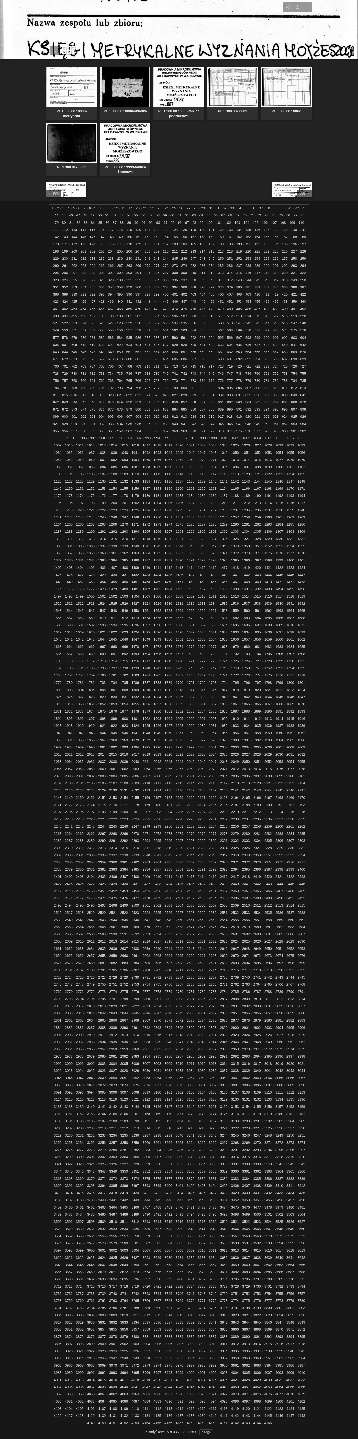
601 (275, 338)
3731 (268, 1286)
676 (92, 359)
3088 (279, 1085)
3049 (102, 1078)
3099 (146, 1092)
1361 (113, 553)
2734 (179, 977)
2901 (246, 1028)
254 (257, 258)
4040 (124, 1387)
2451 (102, 891)
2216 (301, 812)
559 (147, 330)
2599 (213, 934)
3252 (57, 1143)
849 (120, 402)
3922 (91, 1351)
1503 (124, 596)
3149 (190, 1106)
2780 (179, 991)
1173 (69, 496)
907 (129, 416)
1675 (190, 646)
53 (121, 215)
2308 (301, 841)
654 (156, 352)
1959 (268, 733)
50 (100, 215)
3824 (279, 1315)
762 (101, 381)
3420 (135, 1193)
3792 (179, 1308)
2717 (246, 970)
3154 (246, 1106)
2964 (179, 1049)
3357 (201, 1171)
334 (156, 280)
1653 (201, 639)
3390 (57, 1186)
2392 (213, 869)
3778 (279, 1301)
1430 (113, 575)
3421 (146, 1193)
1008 (301, 438)
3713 (69, 1286)
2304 (257, 841)
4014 (91, 1380)
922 (266, 416)
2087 (146, 776)
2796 (102, 999)
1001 (224, 438)
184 (184, 244)
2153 (113, 798)
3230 (69, 1135)
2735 (190, 977)
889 (221, 409)
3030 (146, 1071)
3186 (91, 1121)
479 (221, 309)
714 (184, 366)
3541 (201, 1229)
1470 (268, 582)
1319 (157, 539)
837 (266, 395)
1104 (69, 474)
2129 (102, 790)
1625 (146, 632)
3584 (168, 1243)
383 (266, 287)
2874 (201, 1020)
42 (297, 208)
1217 (301, 503)
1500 (91, 596)
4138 (190, 1416)
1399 (279, 560)
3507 (80, 1221)
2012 (80, 754)
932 (101, 424)
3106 (224, 1092)
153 (156, 237)
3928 (157, 1351)
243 (156, 258)
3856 (124, 1329)
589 (165, 338)
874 (83, 409)
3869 (268, 1329)
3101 (168, 1092)
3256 (102, 1143)
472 (156, 309)
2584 (301, 927)
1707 (290, 654)
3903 (135, 1344)
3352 (146, 1171)
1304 (246, 531)
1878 (135, 711)
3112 (290, 1092)
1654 (213, 639)
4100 (279, 1401)
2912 (113, 1035)
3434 (290, 1193)
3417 (102, 1193)
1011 (80, 445)
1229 (179, 510)
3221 (224, 1128)
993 (148, 438)
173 (83, 244)
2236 (268, 819)
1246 (113, 517)
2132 (135, 790)
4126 (57, 1416)
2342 (168, 855)
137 (266, 230)
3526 (290, 1221)
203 (101, 251)
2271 (146, 833)
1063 (124, 460)
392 (92, 294)
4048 (213, 1387)
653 (147, 352)
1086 (124, 467)
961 (111, 431)
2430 (124, 884)
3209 (91, 1128)
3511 (124, 1221)
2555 (235, 920)
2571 (157, 927)
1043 (157, 453)
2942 (190, 1042)
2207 (201, 812)
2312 (91, 848)
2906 (301, 1028)
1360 (102, 553)
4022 (179, 1380)
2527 (179, 913)
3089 (290, 1085)
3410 (279, 1186)
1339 (124, 546)
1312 (80, 539)
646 (83, 352)
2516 (57, 913)
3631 (179, 1258)
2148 (57, 798)
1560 (246, 611)
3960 (257, 1358)
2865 (102, 1020)
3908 (190, 1344)
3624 (102, 1258)
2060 (102, 769)
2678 (69, 963)
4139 (201, 1416)
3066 (290, 1078)
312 (211, 273)
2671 (246, 956)
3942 (57, 1358)
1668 (113, 646)
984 (65, 438)
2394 (235, 869)
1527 (135, 603)
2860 (301, 1013)
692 (239, 359)
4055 (290, 1387)
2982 (124, 1056)
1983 (268, 740)
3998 (168, 1373)
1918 (69, 726)
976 (248, 431)
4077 (279, 1394)
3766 (146, 1301)
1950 (168, 733)
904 (101, 416)
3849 (301, 1322)
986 (84, 438)
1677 (213, 646)
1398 (268, 560)
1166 (246, 488)
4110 (135, 1408)
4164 (257, 1423)
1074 (246, 460)
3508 (91, 1221)
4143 (246, 1416)
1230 (190, 510)
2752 (124, 984)
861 (221, 402)
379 (230, 287)
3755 (279, 1293)
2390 (190, 869)
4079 (301, 1394)
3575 (69, 1243)
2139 (213, 790)
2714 (213, 970)
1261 (279, 517)
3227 (290, 1128)
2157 (157, 798)
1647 (135, 639)
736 (129, 373)
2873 (190, 1020)
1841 (235, 697)
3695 (124, 1279)
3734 (301, 1286)
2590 (113, 934)
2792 (57, 999)
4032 (290, 1380)
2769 (57, 991)
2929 (301, 1035)
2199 (113, 812)
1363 (135, 553)
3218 (190, 1128)
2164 (235, 798)
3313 (224, 1157)
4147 (290, 1416)
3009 (168, 1063)
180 (147, 244)
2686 (157, 963)
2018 (146, 754)
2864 (91, 1020)
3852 (80, 1329)
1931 (213, 726)
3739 (102, 1293)
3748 (201, 1293)
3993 (113, 1373)
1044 (168, 453)
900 (65, 416)
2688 (179, 963)
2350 (257, 855)
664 (248, 352)
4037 (91, 1387)
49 (93, 215)
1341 (146, 546)
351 (56, 287)
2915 (146, 1035)
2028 (257, 754)
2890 (124, 1028)
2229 (190, 819)
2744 (290, 977)
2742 (268, 977)
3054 (157, 1078)
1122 (268, 474)
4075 (257, 1394)
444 (156, 301)
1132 (124, 481)
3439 (91, 1200)
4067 (168, 1394)
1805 (91, 690)
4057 (57, 1394)
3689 (57, 1279)
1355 (301, 546)
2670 (235, 956)
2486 (235, 898)
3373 (124, 1178)
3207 (69, 1128)
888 (211, 409)
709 (138, 366)
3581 (135, 1243)
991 (130, 438)
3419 (124, 1193)
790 (92, 388)
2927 (279, 1035)
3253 (69, 1143)
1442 (246, 575)
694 (257, 359)
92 (151, 223)
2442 (257, 884)
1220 (80, 510)
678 (111, 359)
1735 (91, 668)
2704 (102, 970)
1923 (124, 726)
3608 (179, 1250)
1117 (213, 474)
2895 (179, 1028)
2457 (168, 891)
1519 (301, 596)
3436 (57, 1200)
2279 (235, 833)
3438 (80, 1200)
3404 (213, 1186)
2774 (113, 991)
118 (120, 230)
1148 (301, 481)
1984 (279, 740)
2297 (179, 841)
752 (275, 373)
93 (158, 223)
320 (285, 273)
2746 (57, 984)
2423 (301, 876)
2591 (124, 934)
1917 (57, 726)
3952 (168, 1358)
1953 (201, 733)
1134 (146, 481)
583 (111, 338)
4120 (246, 1408)
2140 (224, 790)
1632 (224, 632)
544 (266, 323)
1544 (69, 611)
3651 (146, 1265)
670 (303, 352)
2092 (201, 776)
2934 (102, 1042)
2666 (190, 956)
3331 (168, 1164)
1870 (301, 704)
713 (175, 366)
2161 (201, 798)
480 (230, 309)
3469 (168, 1207)
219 (239, 251)
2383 (113, 869)
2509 (235, 905)
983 (56, 438)
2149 (69, 798)
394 (111, 294)
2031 (290, 754)
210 (165, 251)
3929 (168, 1351)
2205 (179, 812)
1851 (91, 704)
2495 (80, 905)
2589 (102, 934)
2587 (80, 934)
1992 (113, 747)
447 (184, 301)
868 (285, 402)
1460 (168, 582)
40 (283, 208)
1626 (157, 632)
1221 (91, 510)
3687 (290, 1272)
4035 (69, 1387)
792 (111, 388)
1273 (157, 524)
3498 (235, 1214)
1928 (179, 726)
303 (129, 273)
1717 (146, 661)
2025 (224, 754)
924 (285, 416)
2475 (113, 898)
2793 (69, 999)
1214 (268, 503)
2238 (290, 819)
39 (275, 208)
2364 (157, 862)
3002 (91, 1063)
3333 (190, 1164)
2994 (257, 1056)
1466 (224, 582)
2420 (268, 876)
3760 (80, 1301)
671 (56, 359)
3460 (69, 1207)
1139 (201, 481)
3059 (213, 1078)
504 (156, 316)
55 (136, 215)
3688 (301, 1272)
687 (193, 359)
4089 (157, 1401)
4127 (69, 1416)
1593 (102, 625)
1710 (69, 661)
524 (83, 323)
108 (283, 223)
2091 (190, 776)
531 (147, 323)
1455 (113, 582)
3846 (268, 1322)
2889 (113, 1028)
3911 (224, 1344)
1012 (91, 445)
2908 (69, 1035)
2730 (135, 977)
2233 (235, 819)
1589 (57, 625)
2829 (213, 1006)
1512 (224, 596)
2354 (301, 855)
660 (211, 352)
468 (120, 309)
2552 (201, 920)
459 (294, 301)
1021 (190, 445)
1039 (113, 453)
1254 (201, 517)
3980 (224, 1365)
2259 (268, 826)
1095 (224, 467)
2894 (168, 1028)
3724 (190, 1286)
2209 (224, 812)
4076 (268, 1394)
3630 (168, 1258)
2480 (168, 898)
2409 (146, 876)
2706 (124, 970)
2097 (257, 776)
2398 (279, 869)
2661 (135, 956)
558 (138, 330)
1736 (102, 668)
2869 (146, 1020)
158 (202, 237)
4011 (57, 1380)
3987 (301, 1365)
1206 (179, 503)
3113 (301, 1092)
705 (101, 366)
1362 (124, 553)
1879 (146, 711)
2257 (246, 826)
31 (218, 208)
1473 (301, 582)
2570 (146, 927)
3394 (102, 1186)
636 (248, 345)
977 (257, 431)
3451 (224, 1200)
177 (120, 244)
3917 (290, 1344)
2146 (290, 790)
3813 (157, 1315)
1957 (246, 733)
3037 (224, 1071)
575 (294, 330)
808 (257, 388)
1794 (224, 683)
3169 (157, 1114)
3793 (190, 1308)
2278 (224, 833)
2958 (113, 1049)
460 (303, 301)
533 (165, 323)
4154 (146, 1423)
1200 (113, 503)
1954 (213, 733)
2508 (224, 905)
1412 (168, 568)
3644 (69, 1265)
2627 (268, 941)
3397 (135, 1186)
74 (274, 215)
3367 (57, 1178)
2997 (290, 1056)
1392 (201, 560)
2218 (69, 819)
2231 (213, 819)
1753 (279, 668)
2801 (157, 999)
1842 (246, 697)
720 (239, 366)
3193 (168, 1121)
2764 (257, 984)
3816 (190, 1315)
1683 (279, 646)
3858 (146, 1329)
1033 (301, 445)
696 (275, 359)
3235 (124, 1135)
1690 (102, 654)
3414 (69, 1193)
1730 (290, 661)
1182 (168, 496)
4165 (268, 1423)
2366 (179, 862)
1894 (57, 718)
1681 (257, 646)
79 (57, 223)
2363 (146, 862)
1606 (246, 625)
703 (83, 366)
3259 (135, 1143)
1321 (179, 539)
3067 (301, 1078)
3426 (201, 1193)
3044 (301, 1071)
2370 (224, 862)
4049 (224, 1387)
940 (175, 424)
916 (211, 416)
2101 (301, 776)
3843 (235, 1322)
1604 (224, 625)
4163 (246, 1423)
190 (239, 244)
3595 (290, 1243)
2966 (201, 1049)
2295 (157, 841)
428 (101, 301)
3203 (279, 1121)
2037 (102, 761)
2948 (257, 1042)
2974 (290, 1049)
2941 (179, 1042)
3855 (113, 1329)
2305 (268, 841)
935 (129, 424)
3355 (179, 1171)
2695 (257, 963)
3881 (146, 1336)
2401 (57, 876)
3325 (102, 1164)
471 (147, 309)
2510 (246, 905)
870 (303, 402)
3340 (268, 1164)
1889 (257, 711)
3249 (279, 1135)
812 (294, 388)
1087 (135, 467)
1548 (113, 611)
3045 (57, 1078)
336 (175, 280)
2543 (102, 920)
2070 (213, 769)
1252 (179, 517)
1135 (157, 481)
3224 (257, 1128)
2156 (146, 798)
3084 (235, 1085)
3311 (201, 1157)
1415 (201, 568)
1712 (91, 661)
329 (111, 280)
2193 (301, 805)
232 (83, 258)
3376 (157, 1178)
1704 (257, 654)
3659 (235, 1265)
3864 (213, 1329)
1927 (168, 726)
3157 (279, 1106)
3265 (201, 1143)
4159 (201, 1423)
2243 (91, 826)
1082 (80, 467)
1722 (201, 661)
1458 (146, 582)
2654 (57, 956)
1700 (213, 654)
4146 (279, 1416)
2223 (124, 819)
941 (184, 424)
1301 (213, 531)
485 (239, 309)
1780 (69, 683)
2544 (113, 920)
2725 (80, 977)
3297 (301, 1150)
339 (202, 280)
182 (165, 244)
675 (83, 359)
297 (74, 273)
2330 (290, 848)
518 (285, 316)
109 (292, 223)
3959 (246, 1358)
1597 (146, 625)
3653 (168, 1265)
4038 (102, 1387)
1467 (235, 582)
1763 (135, 675)
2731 (146, 977)
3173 (201, 1114)
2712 (190, 970)
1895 (69, 718)
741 (175, 373)
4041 (135, 1387)
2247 (135, 826)
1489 (224, 589)
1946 (124, 733)
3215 (157, 1128)
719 (230, 366)
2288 (80, 841)
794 (129, 388)
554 (101, 330)
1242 (69, 517)
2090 (179, 776)
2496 (91, 905)
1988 (69, 747)
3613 (235, 1250)
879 (129, 409)
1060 (91, 460)
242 (147, 258)
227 (294, 251)
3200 (246, 1121)
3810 (124, 1315)
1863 (224, 704)
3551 (57, 1236)
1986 (301, 740)
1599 (168, 625)
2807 (224, 999)
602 (285, 338)
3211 (113, 1128)
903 (92, 416)
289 (257, 266)
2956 (91, 1049)
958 (83, 431)
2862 (69, 1020)
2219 (80, 819)
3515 (168, 1221)
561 (165, 330)
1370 (213, 553)
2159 (179, 798)
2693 (235, 963)
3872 (301, 1329)
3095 (102, 1092)
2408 (135, 876)
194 (275, 244)
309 (184, 273)
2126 (69, 790)
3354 (168, 1171)
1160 (179, 488)
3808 (102, 1315)
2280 (246, 833)
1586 (279, 618)
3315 (246, 1157)
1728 (268, 661)
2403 (80, 876)
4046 (190, 1387)
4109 (124, 1408)
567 (221, 330)
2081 (80, 776)
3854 (102, 1329)
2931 (69, 1042)
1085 (113, 467)
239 (120, 258)
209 (156, 251)
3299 (69, 1157)
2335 (91, 855)
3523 (257, 1221)
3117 (91, 1099)
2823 (146, 1006)
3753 (257, 1293)
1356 (57, 553)
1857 (157, 704)
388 (56, 294)
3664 (290, 1265)
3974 (157, 1365)
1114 (179, 474)
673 (74, 359)
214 (202, 251)
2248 (146, 826)
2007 (279, 747)
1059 (80, 460)
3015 (235, 1063)
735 (120, 373)
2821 (124, 1006)
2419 (257, 876)
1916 (301, 718)
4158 (190, 1423)
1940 (57, 733)
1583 (246, 618)
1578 (190, 618)
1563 (279, 611)
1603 (213, 625)
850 (129, 402)
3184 (69, 1121)
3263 (179, 1143)
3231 (80, 1135)
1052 (257, 453)
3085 (246, 1085)
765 (129, 381)
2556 (246, 920)
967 (165, 431)
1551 (146, 611)
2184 (201, 805)
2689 (190, 963)
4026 (224, 1380)
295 (56, 273)
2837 (301, 1006)
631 (202, 345)
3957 (224, 1358)
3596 (301, 1243)
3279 (102, 1150)
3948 (124, 1358)
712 (165, 366)
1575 (157, 618)
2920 (201, 1035)
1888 (246, 711)
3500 (257, 1214)
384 (275, 287)
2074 (257, 769)
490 (285, 309)
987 (93, 438)
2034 (69, 761)
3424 (179, 1193)
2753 (135, 984)
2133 (146, 790)
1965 (80, 740)
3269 (246, 1143)
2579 (246, 927)
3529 (69, 1229)
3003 (102, 1063)
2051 (257, 761)
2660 (124, 956)
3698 (157, 1279)
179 (138, 244)
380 (239, 287)
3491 (157, 1214)
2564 (80, 927)
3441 (113, 1200)
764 (120, 381)
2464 (246, 891)
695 (266, 359)
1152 (91, 488)
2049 (235, 761)
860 (211, 402)
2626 (257, 941)
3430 (246, 1193)
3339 (257, 1164)
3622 (80, 1258)
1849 (69, 704)
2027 (246, 754)
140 (294, 230)
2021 (179, 754)
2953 (57, 1049)
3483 (69, 1214)
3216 (168, 1128)
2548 (157, 920)
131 (211, 230)
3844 (246, 1322)
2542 (91, 920)
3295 (279, 1150)
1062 (113, 460)
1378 (301, 553)
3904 (146, 1344)
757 (65, 381)
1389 (168, 560)
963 (129, 431)
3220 (213, 1128)
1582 (235, 618)
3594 (279, 1243)
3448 (190, 1200)
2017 (135, 754)
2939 (157, 1042)
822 (129, 395)
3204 (290, 1121)
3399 (157, 1186)
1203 (146, 503)
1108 (113, 474)
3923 (102, 1351)
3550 (301, 1229)
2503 (168, 905)
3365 (290, 1171)
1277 (201, 524)
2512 (268, 905)
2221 (102, 819)
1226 (146, 510)
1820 (257, 690)
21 (145, 208)
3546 (257, 1229)
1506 (157, 596)
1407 (113, 568)
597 (239, 338)
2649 (257, 948)
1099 (268, 467)
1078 (290, 460)
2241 (69, 826)
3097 (124, 1092)
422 (303, 294)
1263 (301, 517)
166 (275, 237)
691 (230, 359)
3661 (257, 1265)
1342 (157, 546)
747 (230, 373)
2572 (168, 927)
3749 (213, 1293)
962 (120, 431)
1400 (290, 560)
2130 (113, 790)
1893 (301, 711)
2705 (113, 970)
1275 (179, 524)
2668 (213, 956)
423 (56, 301)
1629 (190, 632)
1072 (224, 460)
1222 (102, 510)
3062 (246, 1078)
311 (202, 273)
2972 (268, 1049)
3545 (246, 1229)
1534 (213, 603)
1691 (113, 654)
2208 (213, 812)
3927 (146, 1351)
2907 (57, 1035)
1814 (190, 690)
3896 (57, 1344)
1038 (102, 453)
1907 (201, 718)
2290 (102, 841)
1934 (246, 726)
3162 (80, 1114)
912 (175, 416)
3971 (124, 1365)
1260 (268, 517)
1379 (57, 560)
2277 (213, 833)
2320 (179, 848)
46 (71, 215)
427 (92, 301)
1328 (257, 539)
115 (92, 230)
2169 (290, 798)
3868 (257, 1329)
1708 (301, 654)
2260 (279, 826)
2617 (157, 941)
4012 (69, 1380)
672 (65, 359)
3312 (213, 1157)
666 (266, 352)
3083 (224, 1085)
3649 (124, 1265)
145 (83, 237)
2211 (246, 812)
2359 (102, 862)
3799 (257, 1308)
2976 (57, 1056)
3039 (246, 1071)
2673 (268, 956)
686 (184, 359)
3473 (213, 1207)
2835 (279, 1006)
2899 (224, 1028)
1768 (190, 675)
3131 (246, 1099)
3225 (268, 1128)
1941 (69, 733)
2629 (290, 941)
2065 (157, 769)
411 (266, 294)
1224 (124, 510)
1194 (301, 496)
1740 (146, 668)
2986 (168, 1056)
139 (285, 230)
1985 (290, 740)
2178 (135, 805)
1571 (113, 618)
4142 (235, 1416)
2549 (168, 920)
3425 (190, 1193)
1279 (224, 524)
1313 (91, 539)
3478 (268, 1207)
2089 (168, 776)
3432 (268, 1193)
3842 (224, 1322)
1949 (157, 733)
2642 (179, 948)
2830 (224, 1006)
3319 (290, 1157)
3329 (146, 1164)
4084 (102, 1401)
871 (56, 409)
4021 (168, 1380)
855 (165, 402)
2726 (91, 977)
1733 (69, 668)
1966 (91, 740)
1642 (80, 639)
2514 (290, 905)
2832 (246, 1006)
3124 (168, 1099)
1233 (224, 510)
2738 (224, 977)
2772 (91, 991)
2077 (290, 769)
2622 (213, 941)
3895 (301, 1336)
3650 (135, 1265)
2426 (80, 884)
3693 (102, 1279)
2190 (268, 805)
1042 (146, 453)
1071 (213, 460)
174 (92, 244)
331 (129, 280)
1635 (257, 632)
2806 (213, 999)
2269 (124, 833)
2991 (224, 1056)
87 (115, 223)
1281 (246, 524)
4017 (124, 1380)
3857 (135, 1329)
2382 (102, 869)
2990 (213, 1056)
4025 (213, 1380)
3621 (69, 1258)
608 (74, 345)
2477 (135, 898)
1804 (80, 690)
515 (257, 316)
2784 (224, 991)
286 (230, 266)
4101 (290, 1401)
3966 (69, 1365)
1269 (113, 524)
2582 (279, 927)
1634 (246, 632)
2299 (201, 841)
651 (129, 352)
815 (65, 395)
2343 (179, 855)
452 (230, 301)
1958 (257, 733)
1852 (102, 704)
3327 (124, 1164)
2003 (235, 747)
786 (56, 388)
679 (120, 359)
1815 (201, 690)
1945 (113, 733)
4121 (257, 1408)
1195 (57, 503)
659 (202, 352)
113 (74, 230)
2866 (113, 1020)
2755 (157, 984)
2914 (135, 1035)
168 (294, 237)
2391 (201, 869)
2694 (246, 963)
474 (175, 309)
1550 (135, 611)
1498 (69, 596)
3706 (246, 1279)
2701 (69, 970)
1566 (57, 618)
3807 (91, 1315)
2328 (268, 848)
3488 (124, 1214)
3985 (279, 1365)
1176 (102, 496)
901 (74, 416)
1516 (268, 596)
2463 (235, 891)
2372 (246, 862)
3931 (190, 1351)
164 (257, 237)
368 (193, 287)
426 (83, 301)
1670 (135, 646)
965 (147, 431)
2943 (201, 1042)
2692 (224, 963)
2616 (146, 941)
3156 (268, 1106)
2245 (113, 826)
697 (285, 359)
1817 (224, 690)
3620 (57, 1258)
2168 (279, 798)
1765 (157, 675)
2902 (257, 1028)
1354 (290, 546)
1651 (179, 639)
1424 (301, 568)
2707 (135, 970)
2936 (124, 1042)
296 (65, 273)
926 (303, 416)
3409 (268, 1186)
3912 (235, 1344)
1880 (157, 711)
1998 (179, 747)
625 (147, 345)
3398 (146, 1186)
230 (65, 258)
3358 (213, 1171)
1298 (179, 531)
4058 (69, 1394)
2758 (190, 984)
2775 (124, 991)
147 (101, 237)
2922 (224, 1035)
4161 (224, 1423)
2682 (113, 963)
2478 (146, 898)
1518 (290, 596)
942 (193, 424)
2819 (102, 1006)
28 (196, 208)
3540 (190, 1229)
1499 (80, 596)
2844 (124, 1013)
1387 (146, 560)
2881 (279, 1020)
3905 (157, 1344)
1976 (190, 740)
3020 (290, 1063)
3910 (213, 1344)
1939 (301, 726)
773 (193, 381)
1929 (190, 726)
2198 (102, 812)
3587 (201, 1243)
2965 (190, 1049)
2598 (201, 934)
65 (208, 215)
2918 (179, 1035)
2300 (213, 841)
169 (303, 237)
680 (129, 359)
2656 (80, 956)
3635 (224, 1258)
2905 (290, 1028)
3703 (213, 1279)
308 (175, 273)
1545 (80, 611)
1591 (80, 625)
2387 (157, 869)
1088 (146, 467)
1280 (235, 524)
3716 (102, 1286)
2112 (168, 783)
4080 (57, 1401)
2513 (279, 905)
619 (92, 345)
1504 (135, 596)
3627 (135, 1258)
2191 (279, 805)
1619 (80, 632)
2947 (246, 1042)
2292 (124, 841)
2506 (201, 905)
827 (175, 395)
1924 (135, 726)
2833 (257, 1006)
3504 (301, 1214)
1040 (124, 453)
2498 (113, 905)
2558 (268, 920)
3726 (213, 1286)
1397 (257, 560)
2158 (168, 798)
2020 (168, 754)
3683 (246, 1272)
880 (138, 409)
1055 (290, 453)
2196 (80, 812)
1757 (69, 675)
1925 (146, 726)
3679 (201, 1272)
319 (275, 273)
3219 (201, 1128)
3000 (69, 1063)
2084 (113, 776)
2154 (124, 798)
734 (111, 373)
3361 (246, 1171)
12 (116, 208)
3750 (224, 1293)
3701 (190, 1279)
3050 (113, 1078)
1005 (268, 438)
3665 (301, 1265)
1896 (80, 718)
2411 (168, 876)
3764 (124, 1301)
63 (194, 215)
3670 (102, 1272)
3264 (190, 1143)
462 (65, 309)
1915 (290, 718)
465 (92, 309)
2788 (268, 991)
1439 (213, 575)
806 (239, 388)
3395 (113, 1186)
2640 (157, 948)
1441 (235, 575)
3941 (301, 1351)
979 (275, 431)
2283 (279, 833)
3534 (124, 1229)
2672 (257, 956)
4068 (179, 1394)
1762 (124, 675)
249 (211, 258)
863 (239, 402)
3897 (69, 1344)
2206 (190, 812)
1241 (57, 517)
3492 (168, 1214)
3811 (135, 1315)
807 (248, 388)
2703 (91, 970)
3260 (146, 1143)
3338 (246, 1164)
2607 (301, 934)
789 (83, 388)
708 (129, 366)
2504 (179, 905)
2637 (124, 948)
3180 (279, 1114)
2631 (57, 948)
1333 (57, 546)
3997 (157, 1373)
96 (180, 223)
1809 (135, 690)
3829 (80, 1322)
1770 (213, 675)
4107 (102, 1408)
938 (156, 424)
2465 (257, 891)
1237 (268, 510)
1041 (135, 453)
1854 (124, 704)
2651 (279, 948)
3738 (91, 1293)
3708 (268, 1279)
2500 (135, 905)
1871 (57, 711)
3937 (257, 1351)
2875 (213, 1020)
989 (111, 438)
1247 (124, 517)
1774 (257, 675)
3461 (80, 1207)
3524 (268, 1221)
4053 (268, 1387)
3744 (157, 1293)
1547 (102, 611)
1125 (301, 474)
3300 (80, 1157)
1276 (190, 524)
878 (120, 409)
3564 (201, 1236)
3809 (113, 1315)
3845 (257, 1322)
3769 (179, 1301)
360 (138, 287)
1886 (224, 711)
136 (257, 230)
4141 (224, 1416)
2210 (235, 812)
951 (275, 424)
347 (275, 280)
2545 (124, 920)
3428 (224, 1193)
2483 (201, 898)
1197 (80, 503)
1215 (279, 503)
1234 (235, 510)
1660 (279, 639)
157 (193, 237)
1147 (290, 481)
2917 (168, 1035)
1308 (290, 531)
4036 (80, 1387)
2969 (235, 1049)
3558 (135, 1236)
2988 (190, 1056)
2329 (279, 848)
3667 (69, 1272)
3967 (80, 1365)
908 (138, 416)
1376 (279, 553)
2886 (80, 1028)
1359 (91, 553)
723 (266, 366)
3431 (257, 1193)
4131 (113, 1416)
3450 (213, 1200)
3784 (91, 1308)
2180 (157, 805)
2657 (91, 956)
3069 (69, 1085)
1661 (290, 639)
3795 (213, 1308)
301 (111, 273)
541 (239, 323)
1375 (268, 553)
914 (193, 416)
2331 (301, 848)
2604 (268, 934)
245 (175, 258)
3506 (69, 1221)
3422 (157, 1193)
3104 (201, 1092)
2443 (268, 884)
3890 (246, 1336)
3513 (146, 1221)
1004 (257, 438)
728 (56, 373)
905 (111, 416)
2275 (190, 833)
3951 (157, 1358)
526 (101, 323)
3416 (91, 1193)
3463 (102, 1207)
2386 (146, 869)
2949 (268, 1042)
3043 (290, 1071)
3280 (113, 1150)
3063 (257, 1078)
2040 (135, 761)
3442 (124, 1200)
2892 (146, 1028)
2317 (146, 848)
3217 (179, 1128)
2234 (246, 819)
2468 (290, 891)
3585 (179, 1243)
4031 (279, 1380)
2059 (91, 769)
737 (138, 373)
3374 (135, 1178)
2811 (268, 999)
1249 (146, 517)
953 (294, 424)
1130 (102, 481)
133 (230, 230)
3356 (190, 1171)
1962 (301, 733)
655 (165, 352)
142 (56, 237)
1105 (80, 474)
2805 (201, 999)
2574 (190, 927)
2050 (246, 761)
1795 (235, 683)
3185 (80, 1121)
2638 (135, 948)
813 (303, 388)
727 (303, 366)
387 (303, 287)
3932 (201, 1351)
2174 (91, 805)
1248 (135, 517)
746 (221, 373)
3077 (157, 1085)
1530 (168, 603)
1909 (224, 718)
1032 (290, 445)
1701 (224, 654)
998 (193, 438)
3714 (80, 1286)
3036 (213, 1071)
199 (65, 251)
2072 (235, 769)
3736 (69, 1293)
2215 (290, 812)
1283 (268, 524)
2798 (124, 999)
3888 (224, 1336)
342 (230, 280)
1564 (290, 611)
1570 (102, 618)
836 (257, 395)
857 (184, 402)
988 (102, 438)
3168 (146, 1114)
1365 (157, 553)
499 (111, 316)
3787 (124, 1308)
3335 (213, 1164)
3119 (113, 1099)
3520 (224, 1221)
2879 (257, 1020)
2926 (268, 1035)
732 (92, 373)
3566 (224, 1236)
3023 (69, 1071)
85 (100, 223)
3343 (301, 1164)
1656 (235, 639)
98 (194, 223)
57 (150, 215)
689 (211, 359)
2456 (157, 891)
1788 (157, 683)
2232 (224, 819)
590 (175, 338)
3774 (235, 1301)
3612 (224, 1250)
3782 (69, 1308)
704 (92, 366)
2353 (290, 855)
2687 (168, 963)
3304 (124, 1157)
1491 (246, 589)
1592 (91, 625)
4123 (279, 1408)
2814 (301, 999)
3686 (279, 1272)
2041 (146, 761)
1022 (201, 445)
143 (65, 237)
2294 (146, 841)
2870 (157, 1020)
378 (221, 287)
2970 (246, 1049)
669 (294, 352)
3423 (168, 1193)
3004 (113, 1063)
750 (257, 373)
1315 (113, 539)
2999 (57, 1063)
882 (156, 409)
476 (193, 309)
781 (266, 381)
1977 (201, 740)
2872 (179, 1020)
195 (285, 244)
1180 (146, 496)
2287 (69, 841)
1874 (91, 711)
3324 (91, 1164)
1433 (146, 575)
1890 (268, 711)
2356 (69, 862)
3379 (190, 1178)
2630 (301, 941)
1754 (290, 668)
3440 (102, 1200)
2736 (201, 977)
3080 (190, 1085)
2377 (301, 862)
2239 (301, 819)
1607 (257, 625)
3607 (168, 1250)
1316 (124, 539)
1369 (201, 553)
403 (193, 294)
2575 (201, 927)
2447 (57, 891)
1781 (80, 683)
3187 (102, 1121)
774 (202, 381)
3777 (268, 1301)
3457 (290, 1200)
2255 (224, 826)
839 (285, 395)
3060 (224, 1078)
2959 (124, 1049)
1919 (80, 726)
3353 (157, 1171)
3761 (91, 1301)
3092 (69, 1092)
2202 (146, 812)
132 (221, 230)
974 (230, 431)
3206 (57, 1128)
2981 (113, 1056)
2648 (246, 948)
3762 (102, 1301)
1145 (268, 481)
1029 (279, 445)
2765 (268, 984)
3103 (190, 1092)
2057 (69, 769)
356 (101, 287)
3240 (179, 1135)
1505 (146, 596)
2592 (135, 934)
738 (147, 373)
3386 (268, 1178)
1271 (135, 524)
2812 (279, 999)
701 (65, 366)
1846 (290, 697)
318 (266, 273)
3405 (224, 1186)
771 (184, 381)
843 (65, 402)
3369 (80, 1178)
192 (257, 244)
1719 (168, 661)
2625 (246, 941)
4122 (268, 1408)
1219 (69, 510)
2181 (168, 805)
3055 (168, 1078)
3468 (157, 1207)
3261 (157, 1143)
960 (101, 431)
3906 (168, 1344)
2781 (190, 991)
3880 (135, 1336)
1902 (146, 718)
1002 (235, 438)
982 (303, 431)
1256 (224, 517)
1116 (201, 474)
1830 (113, 697)
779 (248, 381)
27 (189, 208)
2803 (179, 999)
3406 (235, 1186)
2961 (146, 1049)
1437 (190, 575)
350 (303, 280)
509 (202, 316)
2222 (113, 819)
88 (122, 223)
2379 (69, 869)
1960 (279, 733)
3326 (113, 1164)
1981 (246, 740)
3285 (168, 1150)
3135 (290, 1099)
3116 (80, 1099)
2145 (279, 790)
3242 (201, 1135)
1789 (168, 683)
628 (175, 345)
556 (120, 330)
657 (184, 352)
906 (120, 416)
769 (165, 381)
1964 (69, 740)
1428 (91, 575)
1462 (190, 582)
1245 (102, 517)
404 (202, 294)
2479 (157, 898)
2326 (246, 848)
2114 (190, 783)
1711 (80, 661)
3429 (235, 1193)
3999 (179, 1373)
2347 (224, 855)
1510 (201, 596)
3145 (146, 1106)
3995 (135, 1373)
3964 (301, 1358)
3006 (135, 1063)
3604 (135, 1250)
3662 (268, 1265)
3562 (179, 1236)
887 (202, 409)
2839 (69, 1013)
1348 (224, 546)
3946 (102, 1358)
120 (138, 230)
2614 (124, 941)
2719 (268, 970)
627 (165, 345)
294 (303, 266)
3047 (80, 1078)
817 (83, 395)
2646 (224, 948)
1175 (91, 496)
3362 (257, 1171)
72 (259, 215)
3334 (201, 1164)
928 (65, 424)
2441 (246, 884)
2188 (246, 805)
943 (202, 424)
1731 (301, 661)
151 (138, 237)
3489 (135, 1214)
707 (120, 366)
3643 (57, 1265)
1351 (257, 546)
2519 (91, 913)
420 (285, 294)
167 (285, 237)
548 (303, 323)
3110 (268, 1092)
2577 (224, 927)
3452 (235, 1200)
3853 (91, 1329)
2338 (124, 855)
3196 (201, 1121)
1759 (91, 675)
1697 (179, 654)
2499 (124, 905)
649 (111, 352)
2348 (235, 855)
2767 (290, 984)
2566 (102, 927)
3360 (235, 1171)
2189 (257, 805)
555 (111, 330)
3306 (146, 1157)
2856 (257, 1013)
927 (56, 424)
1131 (113, 481)
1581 (224, 618)
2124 (301, 783)
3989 (69, 1373)
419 (275, 294)
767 (147, 381)
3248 (268, 1135)
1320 (168, 539)
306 (156, 273)
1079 (301, 460)
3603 (124, 1250)
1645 (113, 639)
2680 (91, 963)
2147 (301, 790)
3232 (91, 1135)
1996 (157, 747)
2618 (168, 941)
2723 (57, 977)
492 (303, 309)
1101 (290, 467)
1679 (235, 646)
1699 (201, 654)
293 (294, 266)
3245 (235, 1135)
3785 (102, 1308)
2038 (113, 761)
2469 (301, 891)
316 (248, 273)
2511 (257, 905)
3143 (124, 1106)
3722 (168, 1286)
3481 (301, 1207)
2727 (102, 977)
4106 (91, 1408)
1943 (91, 733)
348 (285, 280)
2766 (279, 984)
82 (78, 223)
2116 (213, 783)
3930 (179, 1351)
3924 (113, 1351)
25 (174, 208)
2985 (157, 1056)
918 (230, 416)
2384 (124, 869)
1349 (235, 546)
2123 (290, 783)
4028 (246, 1380)
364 (175, 287)
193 (266, 244)
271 (156, 266)
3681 (224, 1272)
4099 (268, 1401)
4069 (190, 1394)
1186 (213, 496)
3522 (246, 1221)
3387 (279, 1178)
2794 (80, 999)
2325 (235, 848)
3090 (301, 1085)
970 (193, 431)
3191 (146, 1121)
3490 (146, 1214)
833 (230, 395)
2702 (80, 970)
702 (74, 366)
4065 (146, 1394)
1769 (201, 675)
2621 (201, 941)
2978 (80, 1056)
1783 (102, 683)
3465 (124, 1207)
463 (74, 309)
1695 (157, 654)
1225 (135, 510)
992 (139, 438)
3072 (102, 1085)
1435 (168, 575)
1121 (257, 474)
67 (223, 215)
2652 (290, 948)
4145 (268, 1416)
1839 (213, 697)
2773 (102, 991)
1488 (213, 589)
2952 (301, 1042)
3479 (279, 1207)
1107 (102, 474)
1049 (224, 453)
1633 (235, 632)
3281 (124, 1150)
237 (101, 258)
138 (275, 230)
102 (228, 223)
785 (303, 381)
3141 (102, 1106)
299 (92, 273)
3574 (57, 1243)
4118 (224, 1408)
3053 (146, 1078)
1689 (91, 654)
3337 (235, 1164)
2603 (257, 934)
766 (138, 381)
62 (187, 215)
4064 (135, 1394)
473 (165, 309)
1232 (213, 510)
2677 (57, 963)
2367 (190, 862)
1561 (257, 611)
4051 (246, 1387)
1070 (201, 460)
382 (257, 287)
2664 (168, 956)
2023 (201, 754)
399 (156, 294)
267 (120, 266)
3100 (157, 1092)
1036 (80, 453)
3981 (235, 1365)
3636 (235, 1258)
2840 (80, 1013)
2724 (69, 977)
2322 (201, 848)
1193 (290, 496)
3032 (168, 1071)
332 (138, 280)
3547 (268, 1229)
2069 (201, 769)
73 (266, 215)
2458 (179, 891)
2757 (179, 984)
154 (165, 237)
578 (65, 338)
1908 (213, 718)
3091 (57, 1092)
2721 (290, 970)
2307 (290, 841)
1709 (57, 661)
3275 (57, 1150)
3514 (157, 1221)
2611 (91, 941)
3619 (301, 1250)
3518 (201, 1221)
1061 (102, 460)
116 (101, 230)
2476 (124, 898)
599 (257, 338)
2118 (235, 783)
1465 (213, 582)
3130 (235, 1099)
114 (83, 230)
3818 (213, 1315)
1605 (235, 625)
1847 (301, 697)
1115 (190, 474)
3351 (135, 1171)
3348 (102, 1171)
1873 (80, 711)
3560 (157, 1236)
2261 (290, 826)
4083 (91, 1401)
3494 (190, 1214)
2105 (91, 783)
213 (193, 251)
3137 (57, 1106)
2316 (135, 848)
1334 (69, 546)
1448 (57, 582)
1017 (146, 445)
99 (202, 223)
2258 (257, 826)
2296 (168, 841)
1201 (124, 503)
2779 (168, 991)
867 (275, 402)
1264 (57, 524)
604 (303, 338)
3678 (190, 1272)
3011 (190, 1063)
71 (252, 215)
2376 (290, 862)
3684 (257, 1272)
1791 (190, 683)
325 (74, 280)
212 (184, 251)
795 (138, 388)
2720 (279, 970)
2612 (102, 941)
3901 (113, 1344)
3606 (157, 1250)
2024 (213, 754)
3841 (213, 1322)
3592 (257, 1243)
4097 (246, 1401)
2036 (91, 761)
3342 (290, 1164)
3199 (235, 1121)
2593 (146, 934)
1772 (235, 675)
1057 (57, 460)
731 (83, 373)
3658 (224, 1265)
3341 (279, 1164)
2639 (146, 948)
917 (221, 416)
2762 (235, 984)
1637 (279, 632)
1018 (157, 445)
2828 (201, 1006)
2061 (113, 769)
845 (83, 402)
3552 (69, 1236)
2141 (235, 790)
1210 (224, 503)
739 (156, 373)
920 (248, 416)
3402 (190, 1186)
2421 (279, 876)
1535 (224, 603)
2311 (80, 848)
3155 (257, 1106)
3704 (224, 1279)
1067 (168, 460)
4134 (146, 1416)
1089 (157, 467)
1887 (235, 711)
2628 (279, 941)
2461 (213, 891)
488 (266, 309)
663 (239, 352)
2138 (201, 790)
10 (102, 208)
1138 (190, 481)
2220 (91, 819)
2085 (124, 776)
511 (221, 316)
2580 (257, 927)
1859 (179, 704)
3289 (213, 1150)
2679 (80, 963)
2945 (224, 1042)
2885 (69, 1028)
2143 (257, 790)
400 (165, 294)
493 (56, 316)
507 (184, 316)
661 (221, 352)
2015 (113, 754)
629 (184, 345)
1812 (168, 690)
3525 (279, 1221)
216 (211, 251)
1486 (190, 589)
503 (147, 316)
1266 (80, 524)
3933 (213, 1351)
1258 (246, 517)
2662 (146, 956)
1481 (135, 589)
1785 (124, 683)
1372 (235, 553)
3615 (257, 1250)
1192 (279, 496)
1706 (279, 654)
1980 (235, 740)
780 (257, 381)
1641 (69, 639)
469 (129, 309)
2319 (168, 848)
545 (275, 323)
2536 (279, 913)
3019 (279, 1063)
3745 (168, 1293)
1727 (257, 661)
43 (304, 208)
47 (78, 215)
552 (83, 330)
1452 (80, 582)
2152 (102, 798)
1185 (201, 496)
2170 (301, 798)
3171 (179, 1114)
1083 (91, 467)
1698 (190, 654)
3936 (246, 1351)
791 (101, 388)
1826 (69, 697)
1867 (268, 704)
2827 (190, 1006)
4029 (257, 1380)
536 (193, 323)
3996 (146, 1373)
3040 (257, 1071)
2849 (179, 1013)
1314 (102, 539)
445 (165, 301)
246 (184, 258)
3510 (113, 1221)
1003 (246, 438)
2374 (268, 862)
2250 (168, 826)
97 (187, 223)
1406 (102, 568)
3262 (168, 1143)
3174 (213, 1114)
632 (211, 345)
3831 (102, 1322)
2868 (135, 1020)
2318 (157, 848)
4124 (290, 1408)
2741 (257, 977)
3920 (69, 1351)
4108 (113, 1408)
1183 (179, 496)
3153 (235, 1106)
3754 (268, 1293)
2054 (290, 761)
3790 (157, 1308)
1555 (190, 611)
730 (74, 373)
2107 (113, 783)
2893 (157, 1028)
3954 (190, 1358)
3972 (135, 1365)
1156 (135, 488)
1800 (290, 683)
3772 (213, 1301)
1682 (268, 646)
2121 (268, 783)
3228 (301, 1128)
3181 (290, 1114)
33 (232, 208)
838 (275, 395)
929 (74, 424)
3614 (246, 1250)
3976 (179, 1365)
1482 (146, 589)
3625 (113, 1258)
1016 (135, 445)
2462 (224, 891)
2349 (246, 855)
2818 (91, 1006)
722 (257, 366)
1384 (113, 560)
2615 (135, 941)
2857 (268, 1013)
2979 (91, 1056)
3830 (91, 1322)
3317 (268, 1157)
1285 (290, 524)
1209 (213, 503)
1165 (235, 488)
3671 (113, 1272)
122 (156, 230)
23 (160, 208)
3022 (57, 1071)
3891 (257, 1336)
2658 (102, 956)
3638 (257, 1258)
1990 (91, 747)
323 (56, 280)
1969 (124, 740)
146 (92, 237)
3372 (113, 1178)
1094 (213, 467)
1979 (224, 740)
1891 (279, 711)
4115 (190, 1408)
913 (184, 416)
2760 (213, 984)
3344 (57, 1171)
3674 (146, 1272)
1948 (146, 733)
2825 (168, 1006)
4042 (146, 1387)
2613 (113, 941)
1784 (113, 683)
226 (285, 251)
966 (156, 431)
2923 (235, 1035)
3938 (268, 1351)
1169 (279, 488)
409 (248, 294)
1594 (113, 625)
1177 (113, 496)
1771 (224, 675)
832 (221, 395)
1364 (146, 553)
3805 (69, 1315)
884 (175, 409)
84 (93, 223)
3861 (179, 1329)
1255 (213, 517)
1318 (146, 539)
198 (56, 251)
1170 (290, 488)
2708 (146, 970)
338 (193, 280)
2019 (157, 754)
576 (303, 330)
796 (147, 388)
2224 (135, 819)
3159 (301, 1106)
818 (92, 395)
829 (193, 395)
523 (74, 323)
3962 (279, 1358)
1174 (80, 496)
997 (184, 438)
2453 (124, 891)
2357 (80, 862)
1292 (113, 531)
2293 (135, 841)
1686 (57, 654)
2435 (179, 884)
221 (257, 251)
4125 (301, 1408)
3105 (213, 1092)
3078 (168, 1085)
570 (248, 330)
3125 (179, 1099)
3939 (279, 1351)
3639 (268, 1258)
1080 (57, 467)
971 (202, 431)
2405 (102, 876)
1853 (113, 704)
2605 (279, 934)
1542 (301, 603)
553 (92, 330)
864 (248, 402)
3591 (246, 1243)
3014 (224, 1063)
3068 (57, 1085)
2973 (279, 1049)
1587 (290, 618)
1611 (301, 625)
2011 (69, 754)
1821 (268, 690)
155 (175, 237)
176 (111, 244)
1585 (268, 618)
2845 (135, 1013)
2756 (168, 984)
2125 (57, 790)
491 (294, 309)
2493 (57, 905)
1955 (224, 733)
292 (285, 266)
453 (239, 301)
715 (193, 366)
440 (120, 301)
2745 (301, 977)
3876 (91, 1336)
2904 (279, 1028)
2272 (157, 833)
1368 (190, 553)
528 (120, 323)
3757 (301, 1293)
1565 (301, 611)
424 (65, 301)
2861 (57, 1020)
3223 (246, 1128)
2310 (69, 848)
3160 (57, 1114)
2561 (301, 920)
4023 (190, 1380)
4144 (257, 1416)
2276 (201, 833)
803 (211, 388)
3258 (124, 1143)
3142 (113, 1106)
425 (74, 301)
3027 (113, 1071)
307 (165, 273)
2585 (57, 934)
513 (239, 316)
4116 (201, 1408)
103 (237, 223)
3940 (290, 1351)
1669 (124, 646)
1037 (91, 453)
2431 (135, 884)
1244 (91, 517)
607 (65, 345)
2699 (301, 963)
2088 (157, 776)
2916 (157, 1035)
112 (65, 230)
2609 (69, 941)
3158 (290, 1106)
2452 (113, 891)
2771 (80, 991)
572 (266, 330)
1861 (201, 704)
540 (230, 323)
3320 (301, 1157)
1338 (113, 546)
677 (101, 359)
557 (129, 330)
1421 (268, 568)
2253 (201, 826)
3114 (57, 1099)
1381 (80, 560)
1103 (57, 474)
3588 (213, 1243)
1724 (224, 661)
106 (265, 223)
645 (74, 352)
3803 (301, 1308)
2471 (69, 898)
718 (221, 366)
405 (211, 294)
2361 (124, 862)
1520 (57, 603)
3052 (135, 1078)
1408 (124, 568)
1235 (246, 510)
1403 (69, 568)
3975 (168, 1365)
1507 (168, 596)
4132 (124, 1416)
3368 (69, 1178)
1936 (268, 726)
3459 (57, 1207)
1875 (102, 711)
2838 (57, 1013)
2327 (257, 848)
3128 (213, 1099)
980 (285, 431)
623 (129, 345)
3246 (246, 1135)
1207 (190, 503)
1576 (168, 618)
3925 (124, 1351)
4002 (213, 1373)
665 (257, 352)
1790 (179, 683)
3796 (224, 1308)
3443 (135, 1200)
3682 (235, 1272)
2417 (235, 876)
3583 (157, 1243)
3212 (124, 1128)
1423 (290, 568)
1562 (268, 611)
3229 (57, 1135)
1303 (235, 531)
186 (202, 244)
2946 (235, 1042)
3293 (257, 1150)
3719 (135, 1286)
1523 (91, 603)
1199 (102, 503)
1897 (91, 718)
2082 (91, 776)
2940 (168, 1042)
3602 (113, 1250)
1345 (190, 546)
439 (111, 301)
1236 (257, 510)
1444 (268, 575)
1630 (201, 632)
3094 (91, 1092)
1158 (157, 488)
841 (303, 395)
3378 (179, 1178)
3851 (69, 1329)
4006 (257, 1373)
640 (285, 345)
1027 (257, 445)
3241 (190, 1135)
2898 (213, 1028)
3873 (57, 1336)
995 (166, 438)
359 (129, 287)
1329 (268, 539)
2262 (301, 826)
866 (266, 402)
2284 (290, 833)
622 (120, 345)
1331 (290, 539)
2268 (113, 833)
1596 (135, 625)
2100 (290, 776)
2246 (124, 826)
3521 (235, 1221)
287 (239, 266)
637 (257, 345)
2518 (80, 913)
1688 (80, 654)
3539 (179, 1229)
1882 (179, 711)
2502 (157, 905)
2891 (135, 1028)
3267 (224, 1143)
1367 (179, 553)
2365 (168, 862)
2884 (57, 1028)
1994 (135, 747)
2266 (91, 833)
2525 (157, 913)
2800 (146, 999)
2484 (213, 898)
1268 (102, 524)
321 (294, 273)
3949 (135, 1358)
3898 (80, 1344)
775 (211, 381)
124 (175, 230)
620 (101, 345)
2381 (91, 869)
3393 (91, 1186)
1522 (80, 603)
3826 (301, 1315)
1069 (190, 460)
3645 (80, 1265)
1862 (213, 704)
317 (257, 273)
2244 (102, 826)
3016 (246, 1063)
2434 (168, 884)
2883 (301, 1020)
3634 (213, 1258)
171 (65, 244)
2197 (91, 812)
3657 (213, 1265)
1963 (57, 740)
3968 (91, 1365)
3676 (168, 1272)
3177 (246, 1114)
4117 (213, 1408)
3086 (257, 1085)
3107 (235, 1092)
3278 (91, 1150)
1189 (246, 496)
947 (239, 424)
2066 (168, 769)
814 (56, 395)
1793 (213, 683)
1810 (146, 690)
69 (237, 215)
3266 (213, 1143)
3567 (235, 1236)
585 (129, 338)
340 (211, 280)
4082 (80, 1401)
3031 (157, 1071)
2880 (268, 1020)
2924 (246, 1035)
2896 (190, 1028)
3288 (201, 1150)
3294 (268, 1150)
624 (138, 345)
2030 (279, 754)
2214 (279, 812)
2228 (179, 819)
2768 (301, 984)
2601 (235, 934)
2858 (279, 1013)
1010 (69, 445)
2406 (113, 876)
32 (225, 208)
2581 (268, 927)
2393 (224, 869)
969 (184, 431)
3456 (279, 1200)
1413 (179, 568)
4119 (235, 1408)
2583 (290, 927)
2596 (179, 934)
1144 (257, 481)
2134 (157, 790)
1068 (179, 460)
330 (120, 280)
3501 (268, 1214)
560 (156, 330)
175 (101, 244)
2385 (135, 869)
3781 (57, 1308)
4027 (235, 1380)
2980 (102, 1056)
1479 (113, 589)
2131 (124, 790)
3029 (135, 1071)
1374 (257, 553)
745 (211, 373)
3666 (57, 1272)
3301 (91, 1157)
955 (56, 431)
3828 (69, 1322)
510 (211, 316)
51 (107, 215)
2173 (80, 805)
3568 (246, 1236)
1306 (268, 531)
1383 (102, 560)
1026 (246, 445)
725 (285, 366)
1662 (301, 639)
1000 (213, 438)
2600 (224, 934)
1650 (168, 639)
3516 (179, 1221)
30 (210, 208)
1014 (113, 445)
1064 (135, 460)
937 (147, 424)
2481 (179, 898)
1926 (157, 726)
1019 (168, 445)
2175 (102, 805)
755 (303, 373)
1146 (279, 481)
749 (248, 373)
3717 (113, 1286)
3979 (213, 1365)
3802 (290, 1308)
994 (157, 438)
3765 (135, 1301)
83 (86, 223)
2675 (290, 956)
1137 (179, 481)
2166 (257, 798)
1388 (157, 560)
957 (74, 431)
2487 (246, 898)
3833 (124, 1322)
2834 (268, 1006)
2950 (279, 1042)
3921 (80, 1351)
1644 (102, 639)
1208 (201, 503)
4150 (102, 1423)
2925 (257, 1035)
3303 (113, 1157)
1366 (168, 553)
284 (211, 266)
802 (202, 388)
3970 (113, 1365)
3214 (146, 1128)
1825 (57, 697)
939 (165, 424)
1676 (201, 646)
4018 (135, 1380)
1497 (57, 596)
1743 (179, 668)
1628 (179, 632)
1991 (102, 747)
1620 (91, 632)
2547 (146, 920)
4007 (268, 1373)
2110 (146, 783)
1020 (179, 445)
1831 (124, 697)
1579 (201, 618)
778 (239, 381)
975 (239, 431)
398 (147, 294)
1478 (102, 589)
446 (175, 301)
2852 (213, 1013)
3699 (168, 1279)
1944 (102, 733)
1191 (268, 496)
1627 (168, 632)
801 (193, 388)
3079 (179, 1085)
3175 (224, 1114)
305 (147, 273)
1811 (157, 690)
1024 (224, 445)
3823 (268, 1315)
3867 (246, 1329)
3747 (190, 1293)
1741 (157, 668)
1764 (146, 675)
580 (83, 338)
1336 (91, 546)
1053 (268, 453)
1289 (80, 531)
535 (184, 323)
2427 (91, 884)
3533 (113, 1229)
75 (281, 215)
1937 (279, 726)
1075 (257, 460)
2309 (57, 848)
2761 (224, 984)
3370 (91, 1178)
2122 (279, 783)
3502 (279, 1214)
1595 (124, 625)
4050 (235, 1387)
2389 (179, 869)
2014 (102, 754)
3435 (301, 1193)
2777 (146, 991)
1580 (213, 618)
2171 (57, 805)
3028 (124, 1071)
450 (211, 301)
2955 (80, 1049)
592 (193, 338)
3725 (201, 1286)
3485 (91, 1214)
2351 (268, 855)
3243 (213, 1135)
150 (129, 237)
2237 (279, 819)
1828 (91, 697)
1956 (235, 733)
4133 (135, 1416)
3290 (224, 1150)
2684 (135, 963)
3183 (57, 1121)
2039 (124, 761)
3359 (224, 1171)
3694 (113, 1279)
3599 (80, 1250)
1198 (91, 503)
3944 (80, 1358)
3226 (279, 1128)
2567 (113, 927)
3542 (213, 1229)
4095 (224, 1401)
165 (266, 237)
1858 (168, 704)
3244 (224, 1135)
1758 (80, 675)
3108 (246, 1092)
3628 (146, 1258)
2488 (257, 898)
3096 (113, 1092)
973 (221, 431)
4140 (213, 1416)
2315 (124, 848)
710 (147, 366)
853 (147, 402)
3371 (102, 1178)
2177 (124, 805)
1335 (80, 546)
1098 (257, 467)
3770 (190, 1301)
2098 (268, 776)
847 (101, 402)
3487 (113, 1214)
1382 (91, 560)
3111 (279, 1092)
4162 (235, 1423)
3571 (279, 1236)
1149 (57, 488)
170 (56, 244)
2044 (179, 761)
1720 (179, 661)
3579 (113, 1243)
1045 (179, 453)
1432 (135, 575)
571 (257, 330)
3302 (102, 1157)
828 (184, 395)
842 (56, 402)
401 (175, 294)
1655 (224, 639)
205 (120, 251)
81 (71, 223)
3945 (91, 1358)
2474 (102, 898)
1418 (235, 568)
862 (230, 402)
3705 (235, 1279)
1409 (135, 568)
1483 (157, 589)
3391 (69, 1186)
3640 (279, 1258)
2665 (179, 956)
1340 (135, 546)
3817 (201, 1315)
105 (255, 223)
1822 (279, 690)
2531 (224, 913)
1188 (235, 496)
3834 (135, 1322)
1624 (135, 632)
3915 (268, 1344)
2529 (201, 913)
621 (111, 345)
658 (193, 352)
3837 (168, 1322)
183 (175, 244)
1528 (146, 603)
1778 (301, 675)
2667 (201, 956)
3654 (179, 1265)
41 (290, 208)
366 (184, 287)
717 (211, 366)
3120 (124, 1099)
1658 (257, 639)
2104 (80, 783)
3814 (168, 1315)
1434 (157, 575)
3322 (69, 1164)
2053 (279, 761)
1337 (102, 546)
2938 (146, 1042)
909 (147, 416)
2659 (113, 956)
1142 (235, 481)
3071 (91, 1085)
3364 (279, 1171)
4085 (113, 1401)
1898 (102, 718)
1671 (146, 646)
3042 (279, 1071)
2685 (146, 963)
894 (266, 409)
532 (156, 323)
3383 (235, 1178)
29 (203, 208)
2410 (157, 876)
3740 (113, 1293)
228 (303, 251)
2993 (246, 1056)
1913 (268, 718)
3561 (168, 1236)
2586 (69, 934)
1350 (246, 546)
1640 (57, 639)
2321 (190, 848)
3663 (279, 1265)
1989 (80, 747)
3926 (135, 1351)
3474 (224, 1207)
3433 (279, 1193)
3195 (190, 1121)
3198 (224, 1121)
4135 (157, 1416)
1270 (124, 524)
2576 (213, 927)
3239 (168, 1135)
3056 (179, 1078)
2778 (157, 991)
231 (74, 258)
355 (92, 287)
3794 (201, 1308)
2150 (80, 798)
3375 (146, 1178)
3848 (290, 1322)
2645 (213, 948)
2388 (168, 869)
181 (156, 244)
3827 (57, 1322)
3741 (124, 1293)
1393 (213, 560)
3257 (113, 1143)
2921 (213, 1035)
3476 (246, 1207)
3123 (157, 1099)
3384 (246, 1178)
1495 (290, 589)
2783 (213, 991)
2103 (69, 783)
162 (239, 237)
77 (296, 215)
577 (56, 338)
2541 (80, 920)
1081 (69, 467)
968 (175, 431)
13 (123, 208)
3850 (57, 1329)
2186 (224, 805)
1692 (124, 654)
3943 (69, 1358)
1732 (57, 668)
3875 (80, 1336)
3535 (135, 1229)
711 (156, 366)
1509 (190, 596)
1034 (57, 453)
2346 (213, 855)
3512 (135, 1221)
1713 (102, 661)
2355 (57, 862)
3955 (201, 1358)
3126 (190, 1099)
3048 (91, 1078)
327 (92, 280)
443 (147, 301)
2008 (290, 747)
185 (193, 244)
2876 (224, 1020)
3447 (179, 1200)
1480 (124, 589)
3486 (102, 1214)
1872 (69, 711)
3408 (257, 1186)
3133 (268, 1099)
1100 (279, 467)
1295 (146, 531)
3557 (124, 1236)
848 (111, 402)
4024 (201, 1380)
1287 (57, 531)
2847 (157, 1013)
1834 (157, 697)
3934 (224, 1351)
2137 (190, 790)
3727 (224, 1286)
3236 (135, 1135)
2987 (179, 1056)
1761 (113, 675)
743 (193, 373)
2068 (190, 769)
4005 (246, 1373)
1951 (179, 733)
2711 (179, 970)
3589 (224, 1243)
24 (167, 208)
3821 (246, 1315)
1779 (57, 683)
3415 (80, 1193)
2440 (235, 884)
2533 (246, 913)
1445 (279, 575)
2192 (290, 805)
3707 (257, 1279)
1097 (246, 467)
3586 (190, 1243)
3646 (91, 1265)
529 (129, 323)
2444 (279, 884)
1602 (201, 625)
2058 (80, 769)
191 (248, 244)
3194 (179, 1121)
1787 (146, 683)
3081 (201, 1085)
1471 (279, 582)
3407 (246, 1186)
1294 (135, 531)
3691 (80, 1279)
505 (165, 316)
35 (247, 208)
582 (101, 338)
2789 (279, 991)
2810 (257, 999)
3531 (91, 1229)
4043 (157, 1387)
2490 (279, 898)
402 (184, 294)
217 (221, 251)
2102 (57, 783)
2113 (179, 783)
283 (202, 266)
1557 (213, 611)
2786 (246, 991)
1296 (157, 531)
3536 (146, 1229)
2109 (135, 783)
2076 (279, 769)
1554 (179, 611)
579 (74, 338)
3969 (102, 1365)
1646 (124, 639)
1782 (91, 683)
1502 (113, 596)
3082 (213, 1085)
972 (211, 431)
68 (230, 215)
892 (248, 409)
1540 (279, 603)
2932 (80, 1042)
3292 (246, 1150)
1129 (91, 481)
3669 (91, 1272)
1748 (224, 668)
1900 (124, 718)
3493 (179, 1214)
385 (285, 287)
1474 (57, 589)
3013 (213, 1063)
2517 (69, 913)
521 (56, 323)
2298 (190, 841)
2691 (213, 963)
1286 (301, 524)
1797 (257, 683)
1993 (124, 747)
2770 (69, 991)
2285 (301, 833)
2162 (213, 798)
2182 (179, 805)
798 (165, 388)
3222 (235, 1128)
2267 (102, 833)
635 (239, 345)
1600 (179, 625)
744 (202, 373)
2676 (301, 956)
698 (294, 359)
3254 (80, 1143)
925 (294, 416)
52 (114, 215)
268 (129, 266)
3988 (57, 1373)
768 (156, 381)
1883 (190, 711)
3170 (168, 1114)
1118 (224, 474)
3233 (102, 1135)
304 (138, 273)
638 (266, 345)
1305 (257, 531)
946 (230, 424)
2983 (135, 1056)
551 (74, 330)
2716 (235, 970)
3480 (290, 1207)
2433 (157, 884)
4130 (102, 1416)
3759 (69, 1301)
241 (138, 258)
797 (156, 388)
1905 (179, 718)
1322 (190, 539)
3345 (69, 1171)
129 (193, 230)
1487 (201, 589)
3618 (290, 1250)
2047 (213, 761)
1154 (113, 488)
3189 (124, 1121)
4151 (113, 1423)
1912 (257, 718)
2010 (57, 754)
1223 (113, 510)
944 (211, 424)
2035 (80, 761)
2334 (80, 855)
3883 (168, 1336)
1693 (135, 654)
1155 (124, 488)
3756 (290, 1293)
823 (138, 395)
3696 (135, 1279)
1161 (190, 488)
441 (129, 301)
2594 (157, 934)
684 (165, 359)
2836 (290, 1006)
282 (193, 266)
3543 (224, 1229)
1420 (257, 568)
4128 (80, 1416)
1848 (57, 704)
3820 (235, 1315)
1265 (69, 524)
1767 (179, 675)
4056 (301, 1387)
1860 (190, 704)
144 (74, 237)
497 (92, 316)
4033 (301, 1380)
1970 (135, 740)
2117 (224, 783)
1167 (257, 488)
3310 (190, 1157)
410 (257, 294)
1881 (168, 711)
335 (165, 280)
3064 (268, 1078)
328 (101, 280)
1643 (91, 639)
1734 (80, 668)
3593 (268, 1243)
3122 (146, 1099)
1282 (257, 524)
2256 (235, 826)
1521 (69, 603)
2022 (190, 754)
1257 (235, 517)
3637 (246, 1258)
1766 (168, 675)
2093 (213, 776)
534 (175, 323)
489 (275, 309)
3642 (301, 1258)
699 (303, 359)
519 (294, 316)
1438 (201, 575)
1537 (246, 603)
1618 (69, 632)
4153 (135, 1423)
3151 (213, 1106)
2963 (168, 1049)
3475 (235, 1207)
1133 (135, 481)
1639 (301, 632)
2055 (301, 761)
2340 (146, 855)
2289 (91, 841)
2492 (301, 898)
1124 (290, 474)
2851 (201, 1013)
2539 (57, 920)
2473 (91, 898)
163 (248, 237)
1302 (224, 531)
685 (175, 359)
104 (246, 223)
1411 (157, 568)
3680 (213, 1272)
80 (64, 223)
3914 (257, 1344)
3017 (257, 1063)
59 (165, 215)
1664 (69, 646)
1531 (179, 603)
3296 (290, 1150)
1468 (246, 582)
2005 (257, 747)
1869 (290, 704)
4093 (201, 1401)
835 (248, 395)
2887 (91, 1028)
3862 (190, 1329)
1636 (268, 632)
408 (239, 294)
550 (65, 330)
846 (92, 402)
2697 (279, 963)
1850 (80, 704)
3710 (290, 1279)
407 (230, 294)
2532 (235, 913)
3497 (224, 1214)
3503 (290, 1214)
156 (184, 237)
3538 (168, 1229)
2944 (213, 1042)
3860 (168, 1329)
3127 (201, 1099)
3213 (135, 1128)
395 (120, 294)
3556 (113, 1236)
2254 (213, 826)
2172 (69, 805)
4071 (213, 1394)
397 (138, 294)
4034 (57, 1387)
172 (74, 244)
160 (221, 237)
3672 (124, 1272)
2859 (290, 1013)
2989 (201, 1056)
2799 (135, 999)
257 (285, 258)
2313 (102, 848)
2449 (80, 891)
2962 (157, 1049)
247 (193, 258)
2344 (190, 855)
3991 (91, 1373)
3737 (80, 1293)
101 (219, 223)
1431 (124, 575)
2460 (201, 891)
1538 (257, 603)
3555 (102, 1236)
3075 (135, 1085)
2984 (146, 1056)
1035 (69, 453)
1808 (124, 690)
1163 (213, 488)
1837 (190, 697)
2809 (246, 999)
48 (85, 215)
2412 (179, 876)
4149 (91, 1423)
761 (92, 381)
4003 (224, 1373)
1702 (235, 654)
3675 (157, 1272)
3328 (135, 1164)
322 (303, 273)
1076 (268, 460)
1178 (124, 496)
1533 (201, 603)
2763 (246, 984)
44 (56, 215)
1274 (168, 524)
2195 (69, 812)
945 (221, 424)
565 (202, 330)
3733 (290, 1286)
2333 (69, 855)
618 (83, 345)
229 (56, 258)
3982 (246, 1365)
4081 (69, 1401)
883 (165, 409)
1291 (102, 531)
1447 (301, 575)
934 (120, 424)
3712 (57, 1286)
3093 (80, 1092)
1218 (57, 510)
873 (74, 409)
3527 (301, 1221)
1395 (235, 560)
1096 (235, 467)
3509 (102, 1221)
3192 (157, 1121)
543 (257, 323)
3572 (290, 1236)
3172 (190, 1114)
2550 (179, 920)
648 (101, 352)
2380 (80, 869)
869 (294, 402)
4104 (69, 1408)
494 (65, 316)
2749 (91, 984)
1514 (246, 596)
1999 (190, 747)
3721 (157, 1286)
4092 (190, 1401)
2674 (279, 956)
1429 (102, 575)
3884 (179, 1336)
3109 (257, 1092)
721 (248, 366)
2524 (146, 913)
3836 (157, 1322)
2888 (102, 1028)
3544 (235, 1229)
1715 (124, 661)
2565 (91, 927)
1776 (279, 675)
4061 (102, 1394)
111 (56, 230)
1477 (91, 589)
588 (156, 338)
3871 (290, 1329)
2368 (201, 862)
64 (201, 215)
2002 (224, 747)
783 (285, 381)
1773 (246, 675)
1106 (91, 474)
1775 (268, 675)
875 (92, 409)
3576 (80, 1243)
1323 (201, 539)
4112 (157, 1408)
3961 (268, 1358)
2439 (224, 884)
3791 (168, 1308)
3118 (102, 1099)
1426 (69, 575)
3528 (57, 1229)
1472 (290, 582)
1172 (57, 496)
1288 (69, 531)
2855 (246, 1013)
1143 (246, 481)
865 (257, 402)
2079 (57, 776)
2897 (201, 1028)
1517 (279, 596)
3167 (135, 1114)
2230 (201, 819)
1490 (235, 589)
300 (101, 273)
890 (230, 409)
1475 (69, 589)
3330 (157, 1164)
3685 (268, 1272)
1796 (246, 683)
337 (184, 280)
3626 (124, 1258)
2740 (246, 977)
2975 (301, 1049)
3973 (146, 1365)
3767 (157, 1301)
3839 (190, 1322)
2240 (57, 826)
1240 (301, 510)
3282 (135, 1150)
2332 (57, 855)
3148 (179, 1106)
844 (74, 402)
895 (275, 409)
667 (275, 352)
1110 (135, 474)
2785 (235, 991)
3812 (146, 1315)
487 (257, 309)
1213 (257, 503)
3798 (246, 1308)
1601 (190, 625)
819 (101, 395)
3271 (268, 1143)
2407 (124, 876)
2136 (179, 790)
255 (266, 258)
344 (248, 280)
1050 (235, 453)
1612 (57, 632)
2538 (301, 913)
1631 (213, 632)
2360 (113, 862)
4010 (301, 1373)
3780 (301, 1301)
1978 (213, 740)
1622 (113, 632)
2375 (279, 862)
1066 (157, 460)
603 (294, 338)
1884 (201, 711)
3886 (201, 1336)
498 (101, 316)
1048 (213, 453)
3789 (146, 1308)
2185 (213, 805)
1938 (290, 726)
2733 (168, 977)
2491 (290, 898)
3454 (257, 1200)
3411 (290, 1186)
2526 (168, 913)
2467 (279, 891)
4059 (80, 1394)
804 (221, 388)
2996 (279, 1056)
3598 (69, 1250)
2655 (69, 956)
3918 (301, 1344)
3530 (80, 1229)
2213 (268, 812)
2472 (80, 898)
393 (101, 294)
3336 (224, 1164)
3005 (124, 1063)
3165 (113, 1114)
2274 (179, 833)
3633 (201, 1258)
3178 (257, 1114)
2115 (201, 783)
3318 (279, 1157)
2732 (157, 977)
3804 (57, 1315)
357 (111, 287)
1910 (235, 718)
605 (56, 345)
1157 (146, 488)
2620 (190, 941)
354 (83, 287)
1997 (168, 747)
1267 (91, 524)
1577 (179, 618)
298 (83, 273)
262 (74, 266)
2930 (57, 1042)
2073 (246, 769)
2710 (168, 970)
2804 (190, 999)
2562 (57, 927)
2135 (168, 790)
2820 (113, 1006)
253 (248, 258)
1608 (268, 625)
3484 (80, 1214)
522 (65, 323)
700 (56, 366)
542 (248, 323)
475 (184, 309)
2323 (213, 848)
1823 (290, 690)
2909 (80, 1035)
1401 (301, 560)
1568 (80, 618)
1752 (268, 668)
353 (74, 287)
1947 (135, 733)
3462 (91, 1207)
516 (266, 316)
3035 (201, 1071)
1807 (113, 690)
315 (239, 273)
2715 (224, 970)
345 (257, 280)
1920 (91, 726)
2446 (301, 884)
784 (294, 381)
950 (266, 424)
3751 (235, 1293)
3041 (268, 1071)
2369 (213, 862)
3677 (179, 1272)
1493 (268, 589)
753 (285, 373)
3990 (80, 1373)
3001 (80, 1063)
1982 (257, 740)
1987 (57, 747)
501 (129, 316)
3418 (113, 1193)
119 (129, 230)
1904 (168, 718)
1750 (246, 668)
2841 (91, 1013)
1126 (57, 481)
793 (120, 388)
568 (230, 330)
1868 (279, 704)
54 (129, 215)
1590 (69, 625)
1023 (213, 445)
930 (83, 424)
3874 (69, 1336)
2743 (279, 977)
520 (303, 316)
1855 (135, 704)
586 (138, 338)
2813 (290, 999)
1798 (268, 683)
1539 (268, 603)
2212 (257, 812)
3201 (257, 1121)
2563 (69, 927)
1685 (301, 646)
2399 (290, 869)
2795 (91, 999)
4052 (257, 1387)
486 (248, 309)
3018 (268, 1063)
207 (138, 251)
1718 (157, 661)
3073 (113, 1085)
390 (74, 294)
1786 (135, 683)
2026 (235, 754)
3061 (235, 1078)
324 (65, 280)
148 (111, 237)
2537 (290, 913)
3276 (69, 1150)
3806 (80, 1315)
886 (193, 409)
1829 (102, 697)
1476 (80, 589)
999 (203, 438)
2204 (168, 812)
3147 (168, 1106)
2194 (57, 812)
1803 (69, 690)
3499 (246, 1214)
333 (147, 280)
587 (147, 338)
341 (221, 280)
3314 (235, 1157)
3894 (290, 1336)
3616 (268, 1250)
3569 (257, 1236)
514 (248, 316)
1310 (57, 539)
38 (268, 208)
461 (56, 309)
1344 (179, 546)
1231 (201, 510)
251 (230, 258)
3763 (113, 1301)
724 (275, 366)
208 (147, 251)
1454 (102, 582)
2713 (201, 970)
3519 (213, 1221)
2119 (246, 783)
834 (239, 395)
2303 (246, 841)
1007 (290, 438)
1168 (268, 488)
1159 (168, 488)
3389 (301, 1178)
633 (221, 345)
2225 (146, 819)
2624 (235, 941)
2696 (268, 963)
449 (202, 301)
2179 (146, 805)
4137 (179, 1416)
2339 (135, 855)
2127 (80, 790)
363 (165, 287)
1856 (146, 704)
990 (120, 438)
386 (294, 287)
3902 (124, 1344)
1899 (113, 718)
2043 (168, 761)
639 (275, 345)
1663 (57, 646)
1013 (102, 445)
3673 (135, 1272)
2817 (80, 1006)
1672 (157, 646)
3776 (257, 1301)
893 (257, 409)
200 (74, 251)
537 (202, 323)
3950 (146, 1358)
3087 (268, 1085)
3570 (268, 1236)
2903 (268, 1028)
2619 (179, 941)
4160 (213, 1423)
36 (254, 208)
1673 (168, 646)
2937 (135, 1042)
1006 (279, 438)
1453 (91, 582)
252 (239, 258)
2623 (224, 941)
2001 (213, 747)
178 (129, 244)
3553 (80, 1236)
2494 (69, 905)
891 (239, 409)
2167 (268, 798)
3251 (301, 1135)
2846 (146, 1013)
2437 (201, 884)
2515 (301, 905)
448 (193, 301)
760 (83, 381)
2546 (135, 920)
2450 (91, 891)
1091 (179, 467)
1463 (201, 582)
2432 (146, 884)
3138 (69, 1106)
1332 (301, 539)
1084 (102, 467)
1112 (157, 474)
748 (239, 373)
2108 (124, 783)
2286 (57, 841)
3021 (301, 1063)
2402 (69, 876)
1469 (257, 582)
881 (147, 409)
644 (65, 352)
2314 (113, 848)
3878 (113, 1336)
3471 (190, 1207)
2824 (157, 1006)
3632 (190, 1258)
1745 (190, 668)
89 (129, 223)
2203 (157, 812)
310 (193, 273)
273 (175, 266)
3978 (201, 1365)
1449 (69, 582)
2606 (290, 934)
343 (239, 280)
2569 (135, 927)
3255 (91, 1143)
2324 (224, 848)
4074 (246, 1394)
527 (111, 323)
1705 (268, 654)
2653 (301, 948)
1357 (69, 553)
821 (120, 395)
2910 (91, 1035)
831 (211, 395)
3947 (113, 1358)
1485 (179, 589)
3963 (290, 1358)
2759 (201, 984)
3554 (91, 1236)
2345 (201, 855)
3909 (201, 1344)
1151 (80, 488)
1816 (213, 690)
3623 (91, 1258)
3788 (135, 1308)
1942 (80, 733)
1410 (146, 568)
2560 (290, 920)
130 (202, 230)
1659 (268, 639)
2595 (168, 934)
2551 (190, 920)
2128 (91, 790)
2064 (146, 769)
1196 (69, 503)
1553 (168, 611)
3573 (301, 1236)
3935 (235, 1351)
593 (202, 338)
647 (92, 352)
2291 (113, 841)
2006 (268, 747)
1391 (190, 560)
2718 (257, 970)
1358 (80, 553)
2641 (168, 948)
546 (285, 323)
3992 (102, 1373)
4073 (235, 1394)
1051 (246, 453)
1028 (268, 445)
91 (144, 223)
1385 (124, 560)
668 (285, 352)
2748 (80, 984)
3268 (235, 1143)
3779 (290, 1301)
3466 (135, 1207)
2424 (57, 884)
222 (266, 251)
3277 (80, 1150)
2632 (69, 948)
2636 (113, 948)
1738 (124, 668)
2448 (69, 891)
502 (138, 316)
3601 (102, 1250)
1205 (168, 503)
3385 (257, 1178)
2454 (135, 891)
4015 (102, 1380)
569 (239, 330)
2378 (57, 869)
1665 (80, 646)
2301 (224, 841)
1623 (124, 632)
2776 (135, 991)
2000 (201, 747)
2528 (190, 913)
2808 (235, 999)
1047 (201, 453)
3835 (146, 1322)
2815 (57, 1006)
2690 (201, 963)
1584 (257, 618)
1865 (246, 704)
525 (92, 323)
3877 (102, 1336)
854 (156, 402)
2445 (290, 884)
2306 (279, 841)
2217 (57, 819)
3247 (257, 1135)
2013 (91, 754)
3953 (179, 1358)
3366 (301, 1171)
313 (221, 273)
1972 (146, 740)
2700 (57, 970)
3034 (190, 1071)
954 (303, 424)
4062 (113, 1394)
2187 (235, 805)
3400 (168, 1186)
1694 (146, 654)
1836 (179, 697)
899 (56, 416)
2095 (235, 776)
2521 (113, 913)
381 (248, 287)
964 (138, 431)
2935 (113, 1042)
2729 (124, 977)
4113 (168, 1408)
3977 (190, 1365)
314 (230, 273)
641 (294, 345)
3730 (257, 1286)
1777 (290, 675)
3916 (279, 1344)
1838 (201, 697)
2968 (224, 1049)
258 (294, 258)
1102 (301, 467)
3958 (235, 1358)
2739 (235, 977)
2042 (157, 761)
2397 (268, 869)
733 (101, 373)
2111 (157, 783)
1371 (224, 553)
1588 (301, 618)
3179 (268, 1114)
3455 (268, 1200)
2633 (80, 948)
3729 (246, 1286)
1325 (224, 539)
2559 (279, 920)
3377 (168, 1178)
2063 (135, 769)
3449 (201, 1200)
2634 (91, 948)
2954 (69, 1049)
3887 (213, 1336)
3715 (91, 1286)
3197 (213, 1121)
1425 (57, 575)
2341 (157, 855)
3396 (124, 1186)
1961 (290, 733)
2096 (246, 776)
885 (184, 409)
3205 (301, 1121)
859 (202, 402)
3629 (157, 1258)
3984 (268, 1365)
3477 (257, 1207)
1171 (301, 488)
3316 (257, 1157)
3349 (113, 1171)
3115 (69, 1099)
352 (65, 287)
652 (138, 352)
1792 (201, 683)
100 (209, 223)
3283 (146, 1150)
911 (165, 416)
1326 (235, 539)
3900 (102, 1344)
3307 (157, 1157)
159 (211, 237)
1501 (102, 596)
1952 (190, 733)
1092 (190, 467)
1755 (301, 668)
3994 (124, 1373)
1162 (201, 488)
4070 (201, 1394)
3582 (146, 1243)
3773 (224, 1301)
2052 (268, 761)
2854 (235, 1013)
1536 (235, 603)
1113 (168, 474)
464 (83, 309)
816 (74, 395)
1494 (279, 589)
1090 (168, 467)
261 (65, 266)
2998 (301, 1056)
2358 (91, 862)
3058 (201, 1078)
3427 (213, 1193)
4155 (157, 1423)
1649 (157, 639)
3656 (201, 1265)
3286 (179, 1150)
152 (147, 237)
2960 (135, 1049)
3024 (80, 1071)
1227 (157, 510)
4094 (213, 1401)
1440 (224, 575)
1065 (146, 460)
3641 (290, 1258)
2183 (190, 805)
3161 (69, 1114)
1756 (57, 675)
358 (120, 287)
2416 (224, 876)
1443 (257, 575)
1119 (235, 474)
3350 (124, 1171)
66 (216, 215)
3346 (80, 1171)
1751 (257, 668)
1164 (224, 488)
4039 (113, 1387)
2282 (268, 833)
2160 (190, 798)
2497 (102, 905)
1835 (168, 697)
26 (181, 208)
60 (172, 215)
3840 (201, 1322)
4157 (179, 1423)
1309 (301, 531)
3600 (91, 1250)
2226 (157, 819)
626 (156, 345)
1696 (168, 654)
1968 (113, 740)
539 (221, 323)
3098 (135, 1092)
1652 (190, 639)
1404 (80, 568)
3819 (224, 1315)
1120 (246, 474)
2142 (246, 790)
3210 (102, 1128)
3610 (201, 1250)
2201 (135, 812)
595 (221, 338)
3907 (179, 1344)
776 (221, 381)
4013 (80, 1380)
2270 (135, 833)
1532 (190, 603)
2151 (91, 798)
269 (138, 266)
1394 (224, 560)
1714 (113, 661)
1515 (257, 596)
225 (275, 251)
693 (248, 359)
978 (266, 431)
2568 (124, 927)
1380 (69, 560)
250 (221, 258)
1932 (224, 726)
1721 (190, 661)
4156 (168, 1423)
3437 (69, 1200)
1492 (257, 589)
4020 (157, 1380)
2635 (102, 948)
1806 (102, 690)
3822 (257, 1315)
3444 (146, 1200)
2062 (124, 769)
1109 (124, 474)
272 (165, 266)
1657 (246, 639)
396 (129, 294)
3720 (146, 1286)
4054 (279, 1387)
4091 (179, 1401)
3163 (91, 1114)
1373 (246, 553)
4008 (279, 1373)
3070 (80, 1085)
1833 (146, 697)
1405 (91, 568)
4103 (57, 1408)
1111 (146, 474)
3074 (124, 1085)
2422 (290, 876)
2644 (201, 948)
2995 (268, 1056)
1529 (157, 603)
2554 (224, 920)
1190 (257, 496)
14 (131, 208)
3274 (301, 1143)
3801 (279, 1308)
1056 (301, 453)
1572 (124, 618)
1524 (102, 603)
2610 (80, 941)
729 (65, 373)
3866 (235, 1329)
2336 (102, 855)
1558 (224, 611)
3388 (290, 1178)
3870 (279, 1329)
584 (120, 338)
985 (74, 438)
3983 (257, 1365)
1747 (213, 668)
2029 (268, 754)
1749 (235, 668)
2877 (235, 1020)
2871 (168, 1020)
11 (109, 208)
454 (248, 301)
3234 (113, 1135)
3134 (279, 1099)
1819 (246, 690)
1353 (279, 546)
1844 (268, 697)
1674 (179, 646)
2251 (179, 826)
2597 (190, 934)
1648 (146, 639)
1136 (168, 481)
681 (138, 359)
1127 (69, 481)
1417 (224, 568)
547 (294, 323)
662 (230, 352)
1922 (113, 726)
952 (285, 424)
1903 (157, 718)
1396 (246, 560)
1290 (91, 531)
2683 (124, 963)
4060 (91, 1394)
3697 (146, 1279)
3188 (113, 1121)
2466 (268, 891)
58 (158, 215)
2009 (301, 747)
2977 (69, 1056)
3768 (168, 1301)
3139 (80, 1106)
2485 (224, 898)
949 (257, 424)
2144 (268, 790)
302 (120, 273)
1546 (91, 611)
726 (294, 366)
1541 (290, 603)
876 (101, 409)
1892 (290, 711)
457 (275, 301)
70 (245, 215)
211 (175, 251)
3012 (201, 1063)
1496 (301, 589)
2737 (213, 977)
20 (138, 208)
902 (83, 416)
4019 (146, 1380)
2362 (135, 862)
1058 (69, 460)
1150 (69, 488)
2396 (257, 869)
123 (165, 230)
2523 (135, 913)
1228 (168, 510)
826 (165, 395)
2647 (235, 948)
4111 (146, 1408)
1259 (257, 517)
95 (173, 223)
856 (175, 402)
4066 (157, 1394)
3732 (279, 1286)
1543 (57, 611)
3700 (179, 1279)
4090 (168, 1401)
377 (211, 287)
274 (184, 266)
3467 (146, 1207)
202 (92, 251)
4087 (135, 1401)
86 (107, 223)
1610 (290, 625)
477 (202, 309)
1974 (168, 740)
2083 (102, 776)
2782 (201, 991)
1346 (201, 546)
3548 (279, 1229)
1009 (57, 445)
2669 (224, 956)
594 (211, 338)
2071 (224, 769)
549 (56, 330)
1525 (113, 603)
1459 (157, 582)
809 (266, 388)
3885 (190, 1336)
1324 (213, 539)
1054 (279, 453)
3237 (146, 1135)
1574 (146, 618)
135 (248, 230)
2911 (102, 1035)
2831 (235, 1006)
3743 (146, 1293)
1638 (290, 632)
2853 (224, 1013)
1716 (135, 661)
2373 (257, 862)
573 (275, 330)
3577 (91, 1243)
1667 (102, 646)
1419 (246, 568)
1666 (91, 646)
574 (285, 330)
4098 (257, 1401)
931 (92, 424)
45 (64, 215)
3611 (213, 1250)
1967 (102, 740)
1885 (213, 711)
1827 (80, 697)
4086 (124, 1401)
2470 (57, 898)
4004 (235, 1373)
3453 (246, 1200)
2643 (190, 948)
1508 (179, 596)
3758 (57, 1301)
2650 (268, 948)
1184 (190, 496)
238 (111, 258)
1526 (124, 603)
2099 (279, 776)
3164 (102, 1114)
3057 (190, 1078)
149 (120, 237)
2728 (113, 977)
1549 (124, 611)
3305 (135, 1157)
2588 (91, 934)
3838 (179, 1322)
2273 (168, 833)
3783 (80, 1308)
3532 (102, 1229)
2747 (69, 984)
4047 (201, 1387)
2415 (213, 876)
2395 (246, 869)
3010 (179, 1063)
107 (274, 223)
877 (111, 409)
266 (111, 266)
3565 (213, 1236)
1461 (179, 582)
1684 (290, 646)
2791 (301, 991)
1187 (224, 496)
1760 (102, 675)
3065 (279, 1078)
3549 (290, 1229)
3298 (57, 1157)
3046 (69, 1078)
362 (156, 287)
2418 (246, 876)
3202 (268, 1121)
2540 (69, 920)
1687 (69, 654)
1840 (224, 697)
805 (230, 388)
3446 (168, 1200)
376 (202, 287)
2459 (190, 891)
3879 (124, 1336)
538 (211, 323)
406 (221, 294)
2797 (113, 999)
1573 (135, 618)
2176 (113, 805)
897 (294, 409)
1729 (279, 661)
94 (165, 223)
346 (266, 280)
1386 (135, 560)
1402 (57, 568)
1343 (168, 546)
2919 (190, 1035)
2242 (80, 826)
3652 (157, 1265)
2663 (157, 956)
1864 (235, 704)
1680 (246, 646)
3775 (246, 1301)
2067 (179, 769)
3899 (91, 1344)
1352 (268, 546)
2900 (235, 1028)
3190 (135, 1121)
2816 (69, 1006)
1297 (168, 531)
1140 (213, 481)
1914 (279, 718)
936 (138, 424)
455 (257, 301)
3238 (157, 1135)
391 (83, 294)
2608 (57, 941)
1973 (157, 740)
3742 (135, 1293)
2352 (279, 855)
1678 (224, 646)
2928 (290, 1035)
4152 (124, 1423)
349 (294, 280)
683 (156, 359)
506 (175, 316)
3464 (113, 1207)
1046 (190, 453)
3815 (179, 1315)
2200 (124, 812)
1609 (279, 625)
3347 (91, 1171)
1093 (201, 467)
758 (74, 381)
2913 (124, 1035)
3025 (91, 1071)
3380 (201, 1178)
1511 (213, 596)
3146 (157, 1106)
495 (74, 316)
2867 (124, 1020)
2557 (257, 920)
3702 (201, 1279)
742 (184, 373)
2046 (201, 761)
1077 (279, 460)
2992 (235, 1056)
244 (165, 258)
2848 (168, 1013)
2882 (290, 1020)
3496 (213, 1214)
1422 (279, 568)
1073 (235, 460)
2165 (246, 798)
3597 (57, 1250)
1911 (246, 718)
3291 (235, 1150)
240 (129, 258)
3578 (102, 1243)
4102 (301, 1401)
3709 (279, 1279)
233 (92, 258)
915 (202, 416)
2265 (80, 833)
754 (294, 373)
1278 (213, 524)
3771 (201, 1301)
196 (294, 244)
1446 (290, 575)
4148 (301, 1416)
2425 (69, 884)
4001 (201, 1373)
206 (129, 251)
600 (266, 338)
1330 (279, 539)
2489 (268, 898)
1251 (168, 517)
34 (239, 208)
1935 (257, 726)
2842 (102, 1013)
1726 (246, 661)
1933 (235, 726)
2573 (179, 927)
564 (193, 330)
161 (230, 237)
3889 (235, 1336)
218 (230, 251)
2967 (213, 1049)
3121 (135, 1099)
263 (83, 266)
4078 (290, 1394)
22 (152, 208)
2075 (268, 769)
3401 (179, 1186)
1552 (157, 611)
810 (275, 388)
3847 (279, 1322)
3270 (257, 1143)
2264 (69, 833)
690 (221, 359)
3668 (80, 1272)
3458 (301, 1200)
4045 (179, 1387)
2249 (157, 826)
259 (303, 258)
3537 (157, 1229)
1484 (168, 589)
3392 (80, 1186)
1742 (168, 668)
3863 (201, 1329)
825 (156, 395)
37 (261, 208)
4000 (190, 1373)
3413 (57, 1193)
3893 (279, 1336)
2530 (213, 913)
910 (156, 416)
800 (184, 388)
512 (230, 316)
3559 (146, 1236)
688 (202, 359)
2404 (91, 876)
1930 (201, 726)
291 (275, 266)
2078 (301, 769)
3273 (290, 1143)
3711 (301, 1279)
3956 (213, 1358)
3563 (190, 1236)
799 (175, 388)
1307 (279, 531)
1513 (235, 596)
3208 (80, 1128)
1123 (279, 474)
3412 (301, 1186)
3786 (113, 1308)
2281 (257, 833)
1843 (257, 697)
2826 (179, 1006)
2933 (91, 1042)
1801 (301, 683)
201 (83, 251)
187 (211, 244)
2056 (57, 769)
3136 (301, 1099)
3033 (179, 1071)
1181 (157, 496)
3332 (179, 1164)
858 (193, 402)
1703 (246, 654)
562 (175, 330)
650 (120, 352)
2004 (246, 747)
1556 (201, 611)
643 (56, 352)
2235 (257, 819)
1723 (213, 661)
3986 (290, 1365)
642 (303, 345)
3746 (179, 1293)
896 (285, 409)
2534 (257, 913)
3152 (224, 1106)
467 (111, 309)
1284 (279, 524)
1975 (179, 740)
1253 (190, 517)
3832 (113, 1322)
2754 (146, 984)
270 (147, 266)
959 (92, 431)
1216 (290, 503)
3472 (201, 1207)
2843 (113, 1013)
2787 (257, 991)
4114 (179, 1408)
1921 (102, 726)
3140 (91, 1106)
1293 (124, 531)
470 (138, 309)
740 (165, 373)
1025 (235, 445)
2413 (190, 876)
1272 (146, 524)
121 (147, 230)
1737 (113, 668)
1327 (246, 539)
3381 (213, 1178)
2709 (157, 970)
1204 (157, 503)
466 (101, 309)
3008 (157, 1063)
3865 (224, 1329)
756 (56, 381)
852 (138, 402)
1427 (80, 575)
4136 (168, 1416)
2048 (224, 761)
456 (266, 301)
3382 (224, 1178)
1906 (190, 718)
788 (74, 388)
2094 (224, 776)
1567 (69, 618)
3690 (69, 1279)
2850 (190, 1013)
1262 (290, 517)
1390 (179, 560)
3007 (146, 1063)
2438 (213, 884)
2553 (213, 920)
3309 (179, 1157)
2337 (113, 855)
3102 (179, 1092)
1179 (135, 496)
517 (275, 316)
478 (211, 309)
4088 (146, 1401)
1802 (57, 690)
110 (301, 223)
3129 (224, 1099)
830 (202, 395)
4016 (113, 1380)
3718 (124, 1286)
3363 (268, 1171)
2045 (190, 761)
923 (275, 416)
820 (111, 395)
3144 (135, 1106)
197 (303, 244)
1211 (235, 503)
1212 (246, 503)
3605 (146, 1250)
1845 (279, 697)
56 (143, 215)
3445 (157, 1200)
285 (221, 266)
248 (202, 258)
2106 (102, 783)
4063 (124, 1394)
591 (184, 338)
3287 (190, 1150)
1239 (290, 510)
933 (111, 424)
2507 (213, 905)
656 (175, 352)
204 (111, 251)
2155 (135, 798)
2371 (235, 862)
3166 (124, 1114)
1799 (279, 683)
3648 (113, 1265)
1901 (135, 718)
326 (83, 280)
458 (285, 301)
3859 (157, 1329)
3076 (146, 1085)
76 (288, 215)
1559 (235, 611)
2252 (190, 826)
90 (136, 223)
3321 (57, 1164)
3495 (201, 1214)
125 (184, 230)
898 (303, 409)
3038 (235, 1071)
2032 (301, 754)
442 (138, 301)
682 (147, 359)
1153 (102, 488)
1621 (102, 632)
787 (65, 388)
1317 (135, 539)
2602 (246, 934)
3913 (246, 1344)
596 (230, 338)
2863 (80, 1020)
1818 (235, 690)
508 (193, 316)
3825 (290, 1315)
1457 (135, 582)
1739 (135, 668)
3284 (157, 1150)
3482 (57, 1214)
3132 (257, 1099)
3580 (124, 1243)
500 (120, 316)
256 (275, 258)
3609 (190, 1250)
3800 (268, 1308)
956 (65, 431)
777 (230, 381)
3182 (301, 1114)
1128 (80, 481)
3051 (124, 1078)
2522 (124, 913)
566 (211, 330)
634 (230, 345)
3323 (80, 1164)
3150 (201, 1106)
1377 (290, 553)
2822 (135, 1006)
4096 (235, 1401)
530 (138, 323)
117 (111, 230)
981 (294, 431)
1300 (201, 531)
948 (248, 424)
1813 (179, 690)
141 (303, 230)
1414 (190, 568)
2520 (102, 913)
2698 (290, 963)
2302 (235, 841)
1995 (146, 747)
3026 (102, 1071)
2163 (224, 798)
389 (65, 294)
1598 (157, 625)
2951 (290, 1042)
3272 (279, 1143)
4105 (80, 1408)
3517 (190, 1221)
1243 (80, 517)
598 (248, 338)
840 (294, 395)
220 (248, 251)
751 (266, 373)
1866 (257, 704)
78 (303, 215)
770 (175, 381)
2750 (102, 984)
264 (92, 266)
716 (202, 366)
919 (239, 416)
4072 (224, 1394)
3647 (102, 1265)
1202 (135, 503)
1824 (301, 690)
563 (184, 330)
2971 (257, 1049)
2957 (102, 1049)
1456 (124, 582)
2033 (57, 761)
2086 (135, 776)
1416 (213, 568)
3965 (57, 1365)
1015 (124, 445)
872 (65, 409)
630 (193, 345)
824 (147, 395)
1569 (91, 618)
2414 (201, 876)
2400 (301, 869)
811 (285, 388)
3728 (235, 1286)
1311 (69, 539)
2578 (235, 927)
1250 (157, 517)
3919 (57, 1351)
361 (147, 287)
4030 (268, 1380)
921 (257, 416)
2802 (168, 999)
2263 (57, 833)
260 (56, 266)
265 (101, 266)
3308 (168, 1157)
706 (111, 366)
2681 (102, 963)
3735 (57, 1293)
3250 (290, 1135)
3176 (235, 1114)
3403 (201, 1186)
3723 (179, 1286)
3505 (57, 1221)
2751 (113, 984)
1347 (213, 546)
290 (266, 266)
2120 (257, 783)
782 (275, 381)
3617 (279, 1250)
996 (175, 438)
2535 (268, 913)
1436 (179, 575)
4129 (91, 1416)
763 (111, 381)
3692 (91, 1279)
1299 (190, 531)
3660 (246, 1265)
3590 (235, 1243)
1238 (279, 510)
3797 (235, 1308)
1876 (113, 711)
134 (239, 230)
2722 (301, 970)
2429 (113, 884)
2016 (124, 754)
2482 (190, 898)
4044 (168, 1387)
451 (221, 301)
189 (230, 244)
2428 (102, 884)
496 (83, 316)
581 (92, 338)
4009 (290, 1373)
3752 (246, 1293)
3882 (157, 1336)
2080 (69, 776)
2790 (290, 991)
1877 (124, 711)
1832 (135, 697)
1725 (235, 661)
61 (179, 215)
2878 (246, 1020)
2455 (146, 891)
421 (294, 294)
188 (221, 244)
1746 (201, 668)
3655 (190, 1265)
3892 (268, 1336)
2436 (190, 884)
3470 (179, 1207)
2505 (190, 905)
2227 (168, 819)
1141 (224, 481)
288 (248, 266)
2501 (146, 905)
